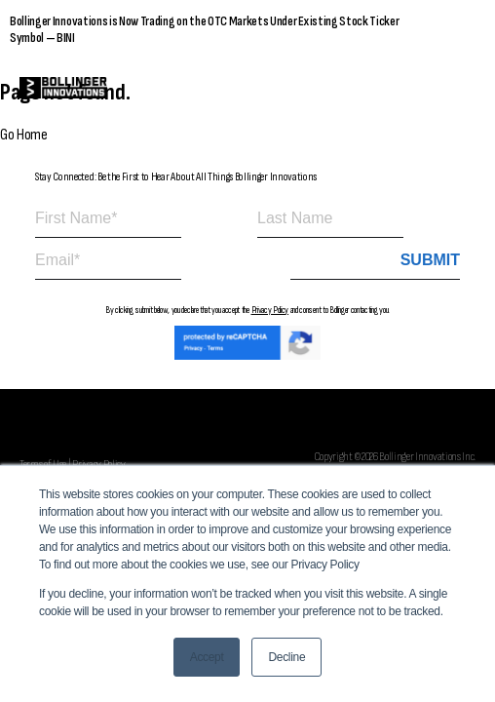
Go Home (24, 135)
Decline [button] (286, 657)
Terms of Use (42, 464)
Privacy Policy (270, 310)
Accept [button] (207, 657)
